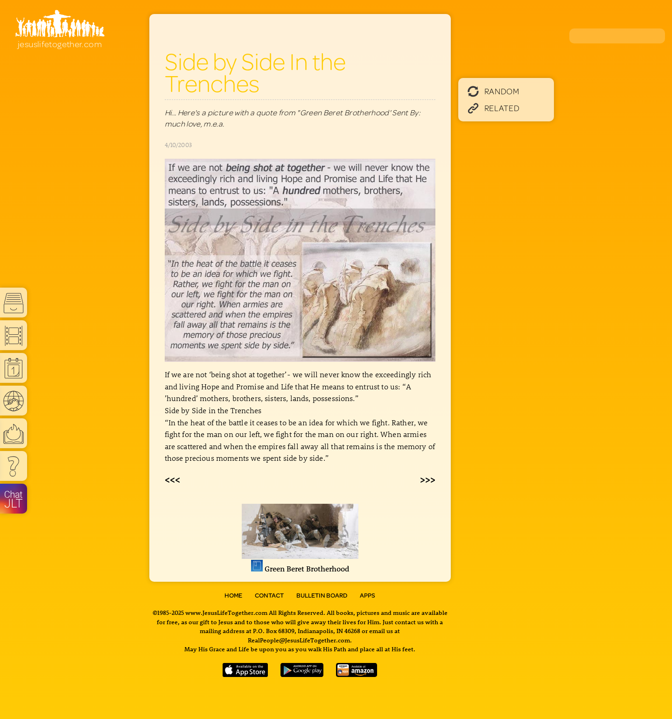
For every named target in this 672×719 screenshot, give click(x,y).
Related (494, 108)
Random (493, 91)
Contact (269, 595)
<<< (172, 479)
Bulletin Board (321, 595)
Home (233, 595)
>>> (427, 479)
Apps (367, 595)
